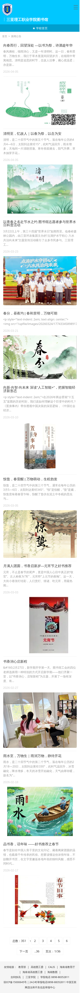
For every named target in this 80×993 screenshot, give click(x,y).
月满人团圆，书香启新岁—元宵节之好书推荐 (37, 566)
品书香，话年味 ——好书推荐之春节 (31, 844)
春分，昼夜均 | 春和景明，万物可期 (30, 313)
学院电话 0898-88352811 (54, 977)
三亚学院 (31, 977)
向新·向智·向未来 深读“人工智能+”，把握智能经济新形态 (39, 389)
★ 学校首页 (40, 28)
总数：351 (19, 941)
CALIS (51, 967)
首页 (4, 36)
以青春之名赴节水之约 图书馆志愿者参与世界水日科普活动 (39, 223)
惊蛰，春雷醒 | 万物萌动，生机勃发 (30, 479)
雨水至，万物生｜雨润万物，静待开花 (32, 756)
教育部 (22, 967)
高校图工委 (37, 967)
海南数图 (52, 972)
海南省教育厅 (67, 967)
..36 (36, 951)
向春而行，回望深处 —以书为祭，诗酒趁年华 (38, 45)
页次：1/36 (53, 951)
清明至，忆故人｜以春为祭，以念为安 (32, 133)
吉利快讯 (16, 977)
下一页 (23, 951)
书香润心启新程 (15, 661)
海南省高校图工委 (33, 972)
